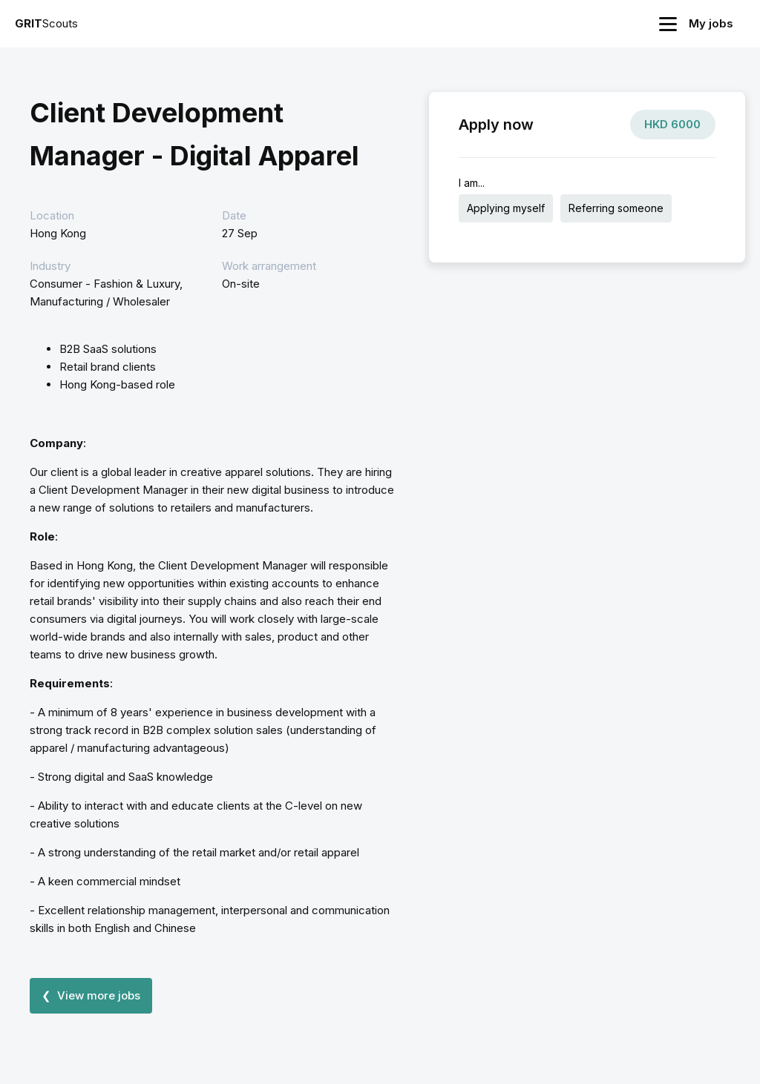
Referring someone (616, 208)
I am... (472, 182)
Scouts (46, 23)
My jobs (711, 23)
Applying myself (506, 208)
